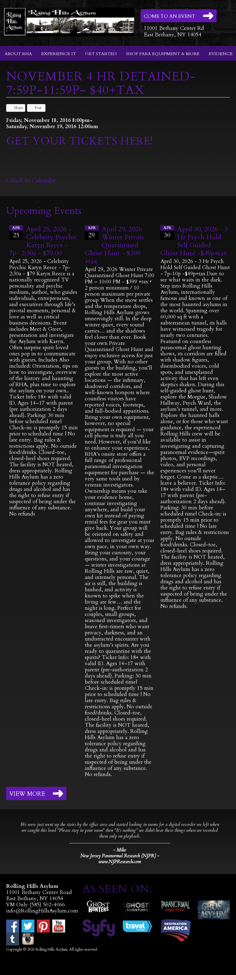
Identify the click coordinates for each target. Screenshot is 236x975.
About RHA (18, 54)
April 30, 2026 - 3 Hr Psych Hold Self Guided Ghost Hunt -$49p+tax (194, 241)
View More (27, 794)
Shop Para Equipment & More (162, 54)
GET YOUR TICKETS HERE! (79, 141)
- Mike (119, 850)
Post (35, 108)
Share (15, 108)
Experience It (58, 54)
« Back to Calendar (31, 180)
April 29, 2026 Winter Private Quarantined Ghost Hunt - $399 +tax (115, 245)
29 (92, 232)
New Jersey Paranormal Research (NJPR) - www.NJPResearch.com (119, 859)
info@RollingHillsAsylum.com (42, 910)
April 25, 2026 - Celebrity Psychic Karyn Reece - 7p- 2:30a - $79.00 (43, 241)
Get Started (101, 54)
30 (167, 232)
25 (16, 232)
